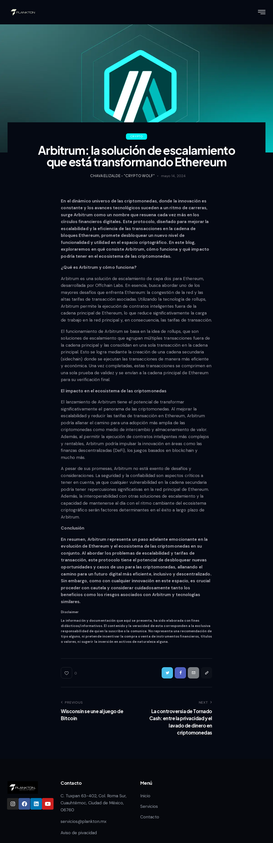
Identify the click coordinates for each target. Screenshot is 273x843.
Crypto (136, 136)
